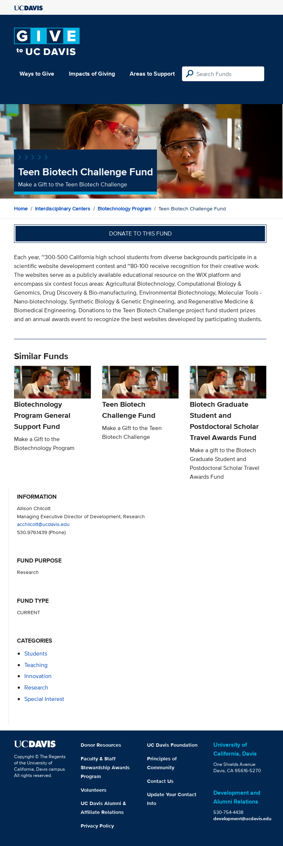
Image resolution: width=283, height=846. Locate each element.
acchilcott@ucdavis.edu (43, 524)
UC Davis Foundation (172, 745)
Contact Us (160, 781)
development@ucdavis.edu (242, 818)
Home (21, 208)
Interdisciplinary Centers (62, 208)
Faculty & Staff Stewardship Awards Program (105, 767)
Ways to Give (37, 73)
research (36, 687)
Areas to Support (152, 73)
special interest (44, 699)
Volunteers (93, 790)
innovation (38, 676)
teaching (36, 665)
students (35, 653)
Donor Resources (101, 745)
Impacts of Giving (92, 73)
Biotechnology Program (124, 208)
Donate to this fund (140, 233)
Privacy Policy (97, 825)
